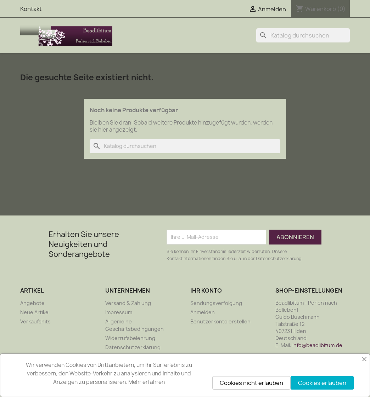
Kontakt (31, 9)
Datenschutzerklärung (133, 347)
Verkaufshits (35, 321)
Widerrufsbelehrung (130, 338)
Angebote (32, 303)
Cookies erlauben (322, 383)
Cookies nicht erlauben (251, 383)
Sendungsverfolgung (216, 303)
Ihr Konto (206, 290)
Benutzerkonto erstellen (220, 321)
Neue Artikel (35, 312)
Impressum (118, 312)
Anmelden (202, 312)
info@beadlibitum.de (317, 345)
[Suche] (303, 35)
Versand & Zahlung (128, 303)
